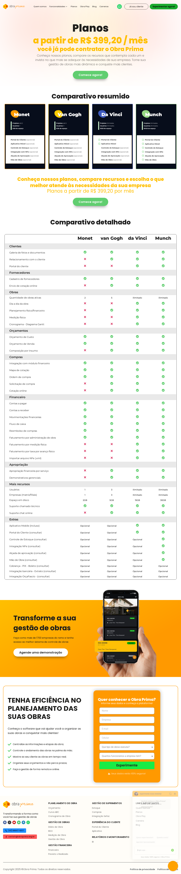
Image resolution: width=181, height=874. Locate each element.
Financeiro (53, 849)
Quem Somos (143, 808)
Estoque (96, 808)
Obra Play (84, 6)
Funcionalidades (58, 6)
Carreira (140, 820)
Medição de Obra (57, 835)
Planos (74, 6)
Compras (97, 812)
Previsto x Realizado (58, 854)
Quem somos (40, 6)
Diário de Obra (55, 826)
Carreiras (104, 6)
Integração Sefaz (101, 816)
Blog (94, 6)
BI (93, 841)
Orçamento (54, 808)
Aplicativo (97, 831)
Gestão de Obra (56, 839)
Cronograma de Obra (59, 816)
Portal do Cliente (100, 826)
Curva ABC (53, 812)
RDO (50, 831)
